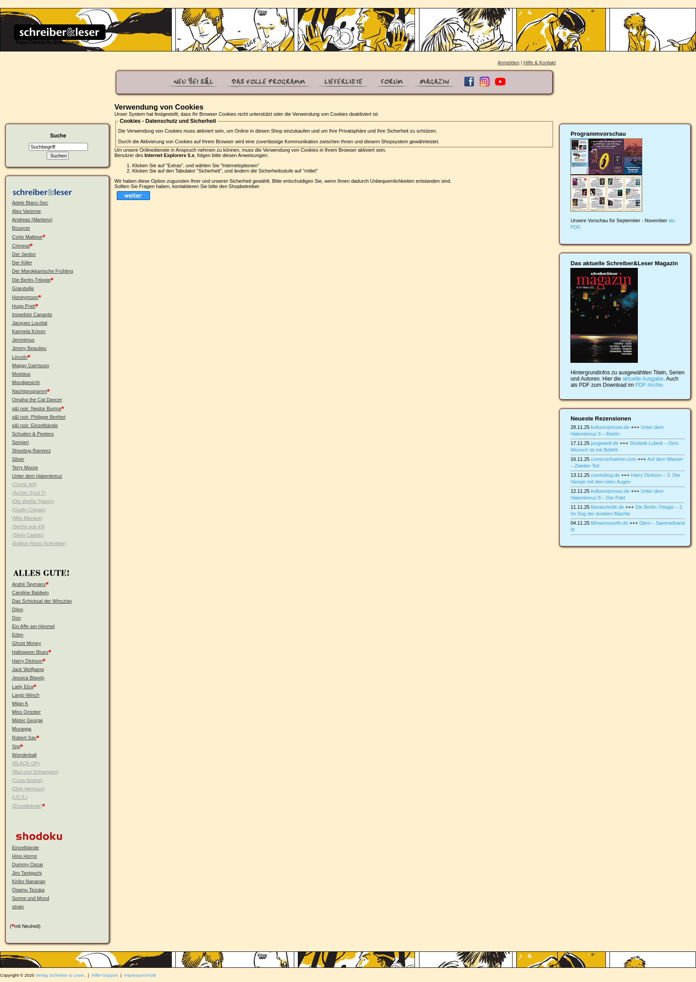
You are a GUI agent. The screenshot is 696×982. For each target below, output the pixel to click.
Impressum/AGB (140, 975)
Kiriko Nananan (28, 881)
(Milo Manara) (27, 518)
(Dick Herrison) (28, 788)
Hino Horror (24, 856)
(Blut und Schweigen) (35, 771)
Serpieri (20, 442)
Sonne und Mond (30, 898)
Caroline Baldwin (30, 592)
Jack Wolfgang (28, 669)
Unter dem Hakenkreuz (37, 476)
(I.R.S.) (20, 797)
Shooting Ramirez (31, 450)
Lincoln (20, 357)
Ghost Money (26, 643)
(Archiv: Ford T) (29, 492)
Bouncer (21, 228)
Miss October (26, 712)
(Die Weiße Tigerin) (33, 501)
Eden (18, 634)
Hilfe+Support (104, 975)
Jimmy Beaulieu (29, 348)
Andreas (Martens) (32, 219)
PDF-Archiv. (649, 385)
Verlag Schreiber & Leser (60, 975)
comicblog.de (605, 475)
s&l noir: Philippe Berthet (38, 417)
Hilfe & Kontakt (539, 62)
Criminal (21, 245)
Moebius (21, 374)
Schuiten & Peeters (33, 433)
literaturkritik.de (607, 507)
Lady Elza (22, 686)
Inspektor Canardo (32, 314)
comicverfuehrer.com (613, 459)
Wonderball (24, 755)
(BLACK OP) (26, 763)
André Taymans (29, 584)
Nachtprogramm (29, 391)
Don (16, 618)
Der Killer (22, 262)
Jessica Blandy (28, 677)
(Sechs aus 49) (28, 526)
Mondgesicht (26, 382)
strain (18, 906)
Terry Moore (25, 467)
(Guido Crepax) (28, 509)
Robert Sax (24, 737)
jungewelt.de (604, 443)
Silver (18, 459)
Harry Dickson (27, 661)
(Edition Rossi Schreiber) (39, 543)
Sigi (16, 746)
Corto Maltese (27, 237)
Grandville (23, 288)
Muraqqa (21, 728)
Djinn (17, 609)
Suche (58, 136)
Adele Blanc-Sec (30, 202)
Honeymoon (25, 297)
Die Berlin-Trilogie (31, 280)
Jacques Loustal (29, 323)
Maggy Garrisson (30, 365)
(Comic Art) (24, 484)
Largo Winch (26, 695)
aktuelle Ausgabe (642, 379)
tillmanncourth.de (609, 523)
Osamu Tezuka (28, 889)
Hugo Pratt (24, 306)
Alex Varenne (26, 211)
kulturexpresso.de (610, 427)
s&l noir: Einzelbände (35, 425)
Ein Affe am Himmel (33, 626)
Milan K (20, 703)
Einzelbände (25, 847)
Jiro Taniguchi (27, 873)
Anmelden (509, 62)
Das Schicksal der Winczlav (42, 601)
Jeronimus (23, 339)
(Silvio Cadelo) (28, 535)
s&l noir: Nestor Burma (36, 408)
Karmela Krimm (29, 331)
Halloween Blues (30, 652)
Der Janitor (24, 254)
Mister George (27, 720)
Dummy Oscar (27, 864)
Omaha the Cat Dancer (37, 399)
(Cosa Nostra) (27, 780)
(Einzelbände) (27, 806)
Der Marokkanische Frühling (42, 271)
